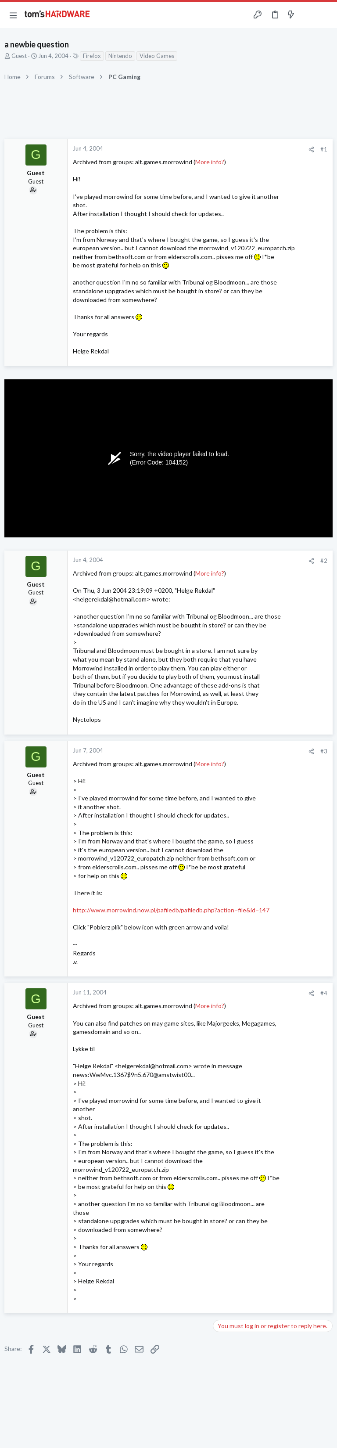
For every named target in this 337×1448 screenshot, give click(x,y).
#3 (323, 751)
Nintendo (120, 55)
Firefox (92, 55)
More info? (209, 162)
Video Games (157, 55)
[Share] (311, 149)
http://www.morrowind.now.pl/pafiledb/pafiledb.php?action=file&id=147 (171, 910)
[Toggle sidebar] (308, 15)
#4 (323, 993)
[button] (13, 14)
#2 (323, 560)
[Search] (325, 15)
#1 (323, 149)
